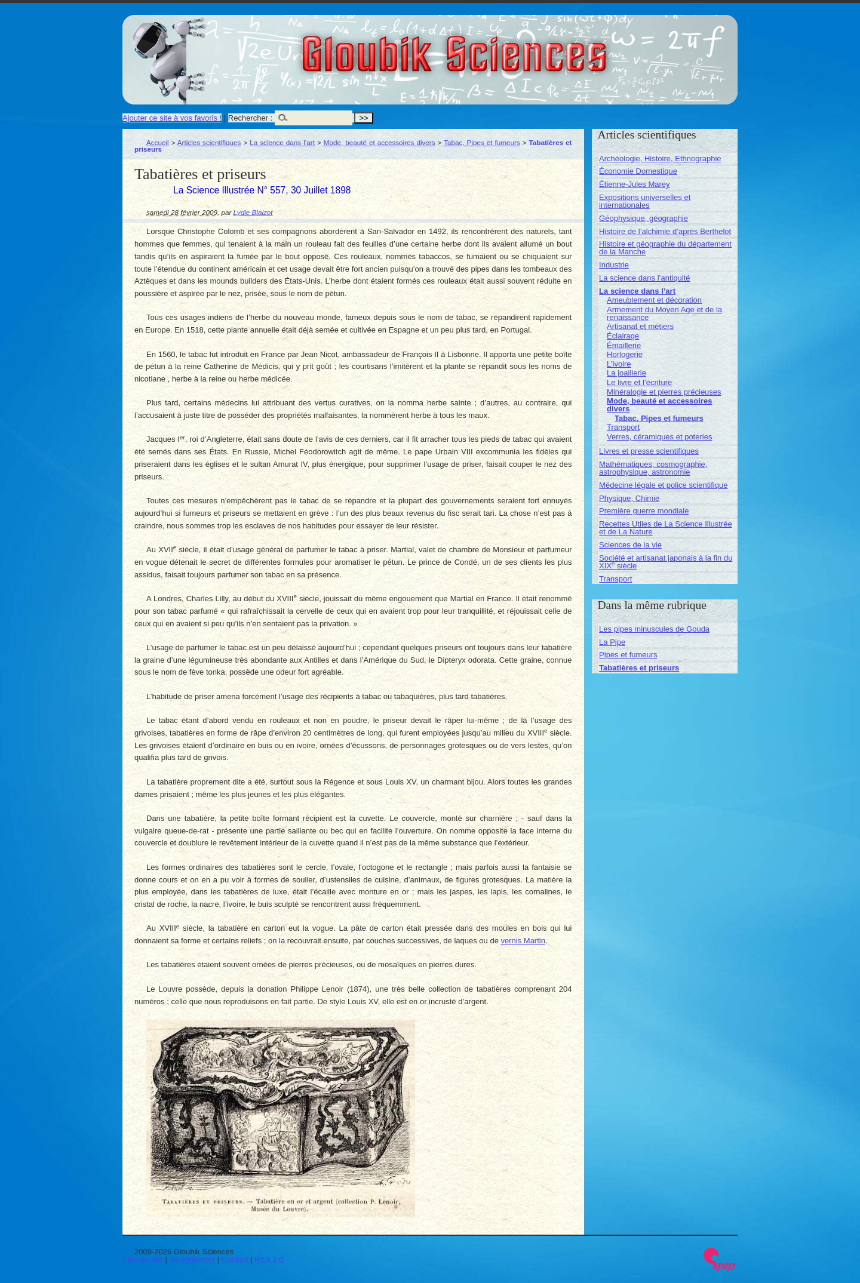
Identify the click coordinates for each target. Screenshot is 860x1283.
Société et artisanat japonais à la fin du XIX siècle (665, 561)
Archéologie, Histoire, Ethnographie (660, 158)
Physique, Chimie (629, 498)
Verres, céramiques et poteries (659, 436)
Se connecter (193, 1259)
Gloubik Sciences (521, 47)
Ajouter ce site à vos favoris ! (172, 117)
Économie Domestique (638, 171)
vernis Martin (523, 940)
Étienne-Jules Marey (634, 184)
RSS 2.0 (268, 1259)
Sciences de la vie (630, 544)
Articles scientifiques (209, 142)
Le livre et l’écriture (639, 382)
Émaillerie (624, 345)
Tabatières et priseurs (639, 667)
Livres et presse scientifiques (649, 451)
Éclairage (623, 335)
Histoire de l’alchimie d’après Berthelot (665, 231)
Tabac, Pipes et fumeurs (482, 142)
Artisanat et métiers (640, 326)
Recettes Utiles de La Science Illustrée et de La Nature (665, 527)
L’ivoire (619, 363)
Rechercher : (250, 117)
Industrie (614, 264)
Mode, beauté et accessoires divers (379, 142)
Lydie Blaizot (253, 212)
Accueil (157, 142)
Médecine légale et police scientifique (663, 485)
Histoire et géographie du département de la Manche (665, 247)
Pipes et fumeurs (628, 654)
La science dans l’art (282, 142)
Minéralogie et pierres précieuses (664, 391)
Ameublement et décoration (654, 300)
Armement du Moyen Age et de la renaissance (664, 313)
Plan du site (142, 1259)
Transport (623, 427)
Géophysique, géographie (643, 218)
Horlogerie (625, 354)
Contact (235, 1259)
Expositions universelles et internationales (644, 201)
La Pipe (612, 642)
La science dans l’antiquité (644, 277)
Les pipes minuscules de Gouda (654, 628)
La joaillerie (626, 372)
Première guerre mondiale (644, 510)
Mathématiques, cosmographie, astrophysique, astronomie (653, 468)
